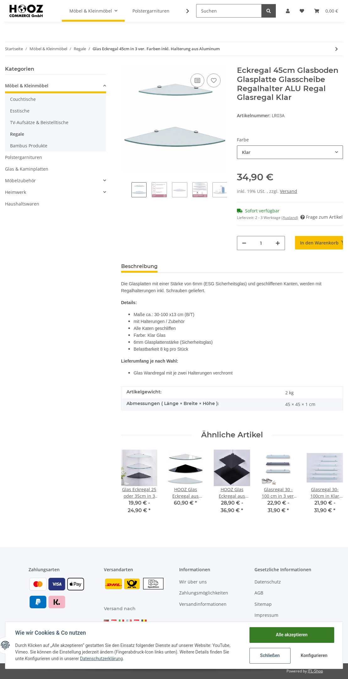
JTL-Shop (315, 671)
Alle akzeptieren (291, 634)
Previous (126, 193)
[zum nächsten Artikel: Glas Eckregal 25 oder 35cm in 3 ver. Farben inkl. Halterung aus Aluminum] (336, 49)
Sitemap (263, 604)
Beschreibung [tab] (139, 266)
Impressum (266, 615)
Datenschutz (267, 582)
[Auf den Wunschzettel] (214, 80)
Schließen (270, 655)
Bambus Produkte (28, 146)
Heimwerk (15, 192)
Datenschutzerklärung (101, 658)
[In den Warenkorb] (319, 242)
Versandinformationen (203, 604)
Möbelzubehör (20, 180)
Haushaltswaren (22, 204)
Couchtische (23, 99)
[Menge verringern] (244, 243)
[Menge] (261, 243)
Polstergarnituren (23, 157)
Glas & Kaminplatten (26, 169)
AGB (258, 593)
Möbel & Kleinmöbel (26, 86)
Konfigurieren (314, 655)
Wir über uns (193, 582)
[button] (288, 11)
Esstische (19, 111)
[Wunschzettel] (302, 11)
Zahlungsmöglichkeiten (203, 593)
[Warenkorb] (326, 11)
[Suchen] (229, 11)
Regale (17, 134)
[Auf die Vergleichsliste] (197, 80)
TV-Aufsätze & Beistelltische (39, 122)
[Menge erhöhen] (278, 243)
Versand (288, 191)
